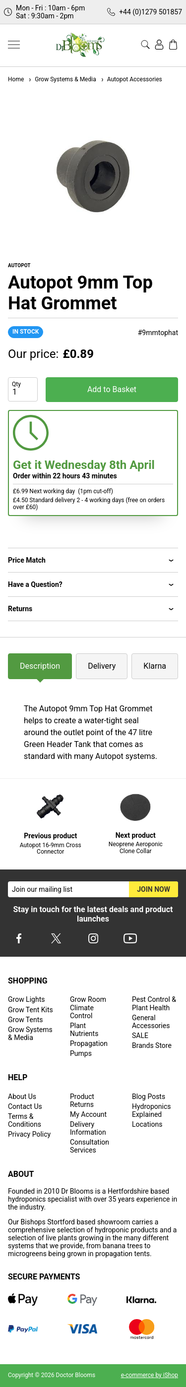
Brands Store (152, 1045)
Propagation (89, 1043)
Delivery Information (88, 1128)
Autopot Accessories (131, 79)
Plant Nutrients (84, 1030)
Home (16, 79)
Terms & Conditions (24, 1120)
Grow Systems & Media (62, 79)
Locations (147, 1124)
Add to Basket (111, 389)
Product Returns (82, 1100)
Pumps (81, 1053)
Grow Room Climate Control (88, 1007)
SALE (140, 1036)
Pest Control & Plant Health (154, 1003)
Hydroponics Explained (151, 1110)
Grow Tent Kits (30, 1010)
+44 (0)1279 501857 (150, 12)
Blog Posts (148, 1096)
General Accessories (151, 1022)
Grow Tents (25, 1020)
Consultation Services (89, 1146)
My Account (88, 1114)
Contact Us (25, 1106)
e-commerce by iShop (149, 1375)
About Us (22, 1096)
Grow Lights (26, 999)
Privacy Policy (29, 1134)
